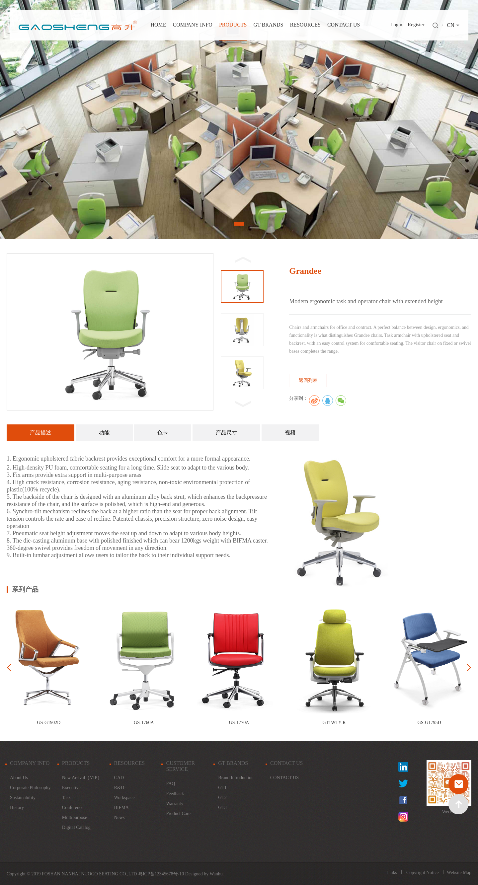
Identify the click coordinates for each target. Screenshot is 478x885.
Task (66, 797)
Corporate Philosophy (30, 787)
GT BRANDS (268, 25)
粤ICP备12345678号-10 (161, 873)
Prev (38, 119)
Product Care (178, 813)
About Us (19, 777)
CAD (119, 777)
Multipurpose (74, 817)
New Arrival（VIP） (82, 777)
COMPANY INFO (192, 25)
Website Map (459, 872)
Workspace (124, 797)
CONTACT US (343, 25)
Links (392, 872)
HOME (158, 25)
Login (396, 24)
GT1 (222, 787)
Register (416, 24)
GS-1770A (239, 722)
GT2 (222, 797)
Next (439, 119)
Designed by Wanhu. (204, 873)
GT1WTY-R (334, 722)
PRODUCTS (233, 25)
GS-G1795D (429, 722)
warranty (174, 803)
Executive (71, 787)
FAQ (170, 783)
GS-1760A (144, 722)
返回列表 (308, 380)
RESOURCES (305, 25)
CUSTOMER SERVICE (180, 766)
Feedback (175, 793)
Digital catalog (76, 827)
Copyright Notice (423, 872)
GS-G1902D (48, 722)
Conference (73, 807)
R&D (119, 787)
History (17, 807)
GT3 (222, 807)
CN (450, 25)
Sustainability (23, 797)
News (119, 817)
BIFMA (121, 807)
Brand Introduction (236, 777)
